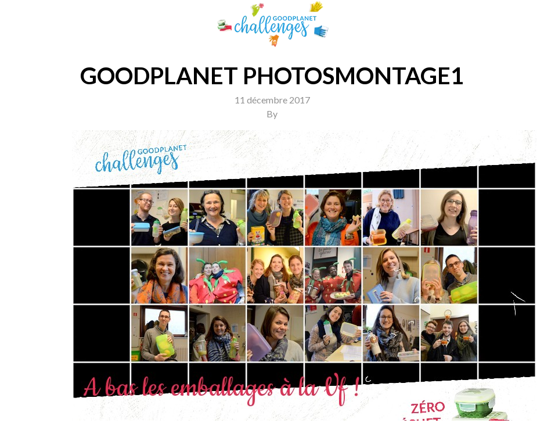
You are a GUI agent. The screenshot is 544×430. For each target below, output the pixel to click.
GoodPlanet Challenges (272, 24)
